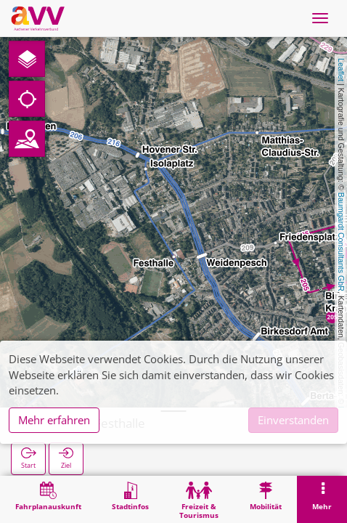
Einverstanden (293, 420)
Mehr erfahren (54, 420)
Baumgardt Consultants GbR (341, 241)
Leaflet (341, 69)
